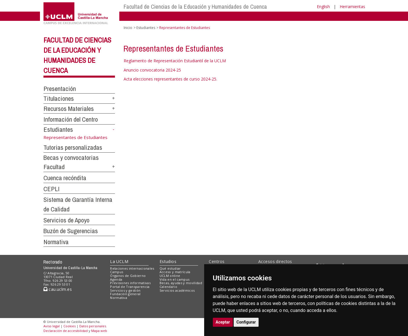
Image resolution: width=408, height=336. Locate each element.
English (323, 6)
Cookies (69, 326)
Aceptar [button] (223, 322)
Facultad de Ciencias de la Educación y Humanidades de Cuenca (195, 6)
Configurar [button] (246, 322)
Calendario (168, 286)
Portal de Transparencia (130, 286)
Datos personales (92, 326)
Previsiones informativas (130, 283)
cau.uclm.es (57, 289)
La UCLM (119, 261)
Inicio (128, 27)
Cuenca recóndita (64, 178)
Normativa (56, 242)
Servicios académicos (177, 290)
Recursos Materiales (68, 108)
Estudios (168, 261)
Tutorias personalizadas (72, 147)
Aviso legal (51, 326)
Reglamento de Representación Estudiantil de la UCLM (175, 60)
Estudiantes (58, 129)
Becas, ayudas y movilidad (181, 283)
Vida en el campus (175, 279)
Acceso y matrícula (175, 272)
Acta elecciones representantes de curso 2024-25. (170, 79)
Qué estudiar (170, 268)
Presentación (59, 88)
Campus (116, 272)
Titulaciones (58, 98)
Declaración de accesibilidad (65, 330)
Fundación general (125, 294)
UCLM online (170, 275)
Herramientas (352, 6)
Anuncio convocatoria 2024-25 (152, 70)
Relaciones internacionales (132, 268)
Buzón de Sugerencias (70, 231)
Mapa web (99, 330)
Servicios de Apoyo (66, 220)
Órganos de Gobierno (128, 275)
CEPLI (51, 189)
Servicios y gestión (125, 290)
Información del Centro (70, 119)
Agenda (116, 279)
